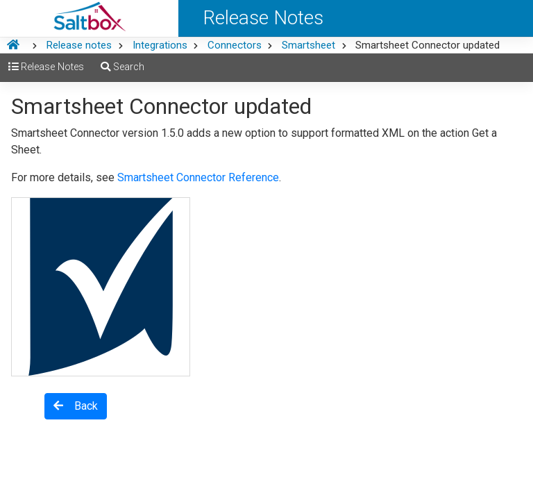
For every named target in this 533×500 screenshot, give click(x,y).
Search (122, 67)
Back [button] (75, 405)
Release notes (79, 45)
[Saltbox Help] (89, 18)
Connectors (235, 45)
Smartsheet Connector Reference (198, 177)
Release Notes (46, 67)
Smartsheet (308, 45)
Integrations (160, 45)
